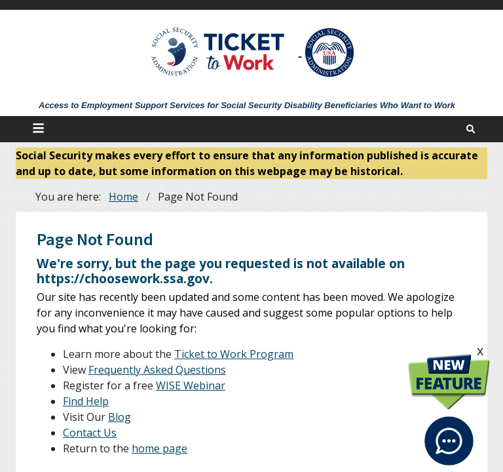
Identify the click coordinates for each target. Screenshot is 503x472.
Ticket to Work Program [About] (233, 354)
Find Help (86, 401)
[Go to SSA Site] (330, 52)
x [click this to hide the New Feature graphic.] (480, 350)
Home (123, 196)
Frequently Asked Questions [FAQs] (157, 370)
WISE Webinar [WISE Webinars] (190, 385)
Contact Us (90, 432)
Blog (119, 417)
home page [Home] (159, 448)
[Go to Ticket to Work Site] (218, 51)
